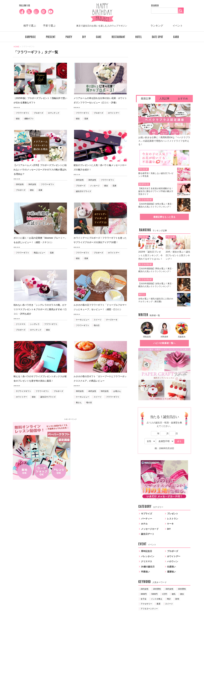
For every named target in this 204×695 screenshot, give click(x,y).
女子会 (143, 599)
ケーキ (170, 523)
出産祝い (171, 566)
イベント (178, 25)
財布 (177, 599)
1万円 (164, 594)
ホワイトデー (113, 113)
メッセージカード (150, 529)
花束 (86, 119)
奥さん (79, 402)
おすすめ (183, 98)
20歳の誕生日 (148, 566)
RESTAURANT (118, 37)
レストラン (172, 518)
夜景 (158, 604)
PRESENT (50, 37)
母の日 (96, 325)
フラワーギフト (22, 113)
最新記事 (146, 98)
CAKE (99, 37)
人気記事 (164, 98)
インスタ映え (156, 599)
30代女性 (32, 184)
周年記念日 (146, 551)
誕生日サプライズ (83, 191)
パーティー (146, 518)
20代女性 (20, 184)
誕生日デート (147, 534)
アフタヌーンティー (149, 609)
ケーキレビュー (82, 320)
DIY (84, 37)
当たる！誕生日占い (164, 417)
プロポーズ (38, 113)
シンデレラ (34, 324)
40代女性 (92, 391)
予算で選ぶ (49, 25)
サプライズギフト (23, 391)
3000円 (144, 594)
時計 (169, 599)
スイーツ (97, 320)
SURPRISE (30, 37)
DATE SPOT (157, 37)
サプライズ (146, 513)
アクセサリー (146, 604)
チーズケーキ (111, 320)
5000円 (154, 594)
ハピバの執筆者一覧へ (164, 343)
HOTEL (138, 37)
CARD (176, 37)
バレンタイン (147, 556)
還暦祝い (171, 571)
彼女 (18, 119)
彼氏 (174, 594)
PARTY (69, 37)
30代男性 (182, 589)
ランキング (156, 25)
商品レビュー (39, 253)
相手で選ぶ (29, 25)
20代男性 (157, 589)
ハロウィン (172, 561)
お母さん (117, 391)
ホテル (144, 523)
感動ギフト (29, 119)
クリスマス (20, 324)
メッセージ (94, 186)
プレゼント (172, 513)
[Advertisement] (99, 444)
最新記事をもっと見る (164, 217)
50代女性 (105, 391)
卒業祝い (145, 571)
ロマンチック (53, 113)
